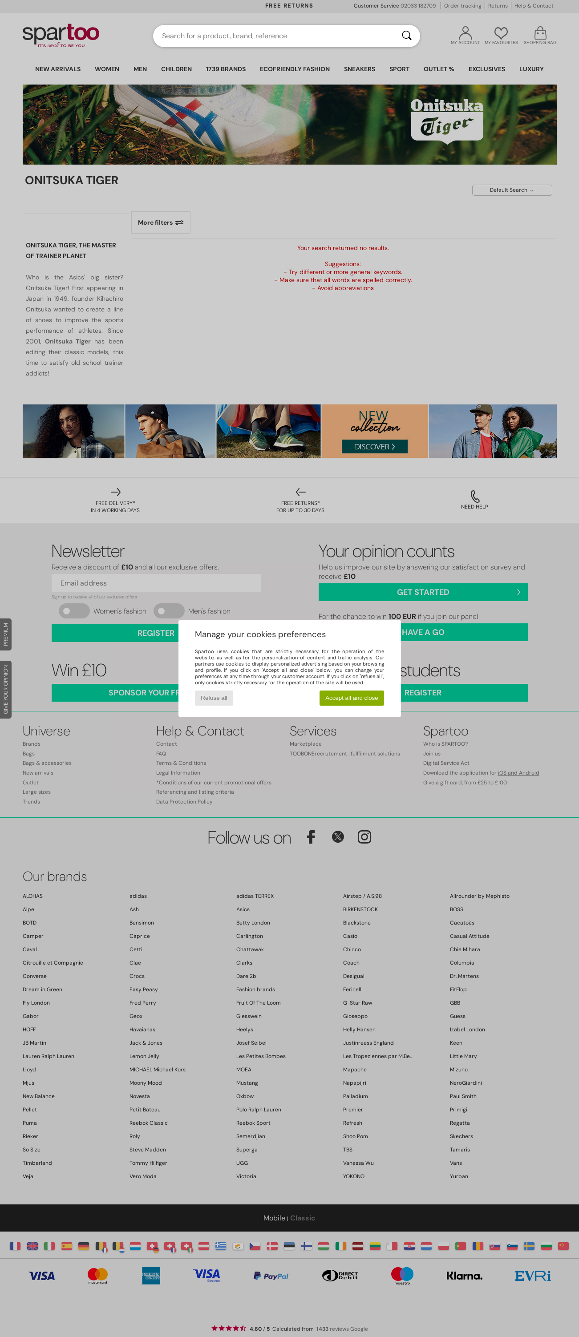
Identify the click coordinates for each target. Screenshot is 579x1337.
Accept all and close (351, 698)
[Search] (407, 36)
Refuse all (214, 698)
